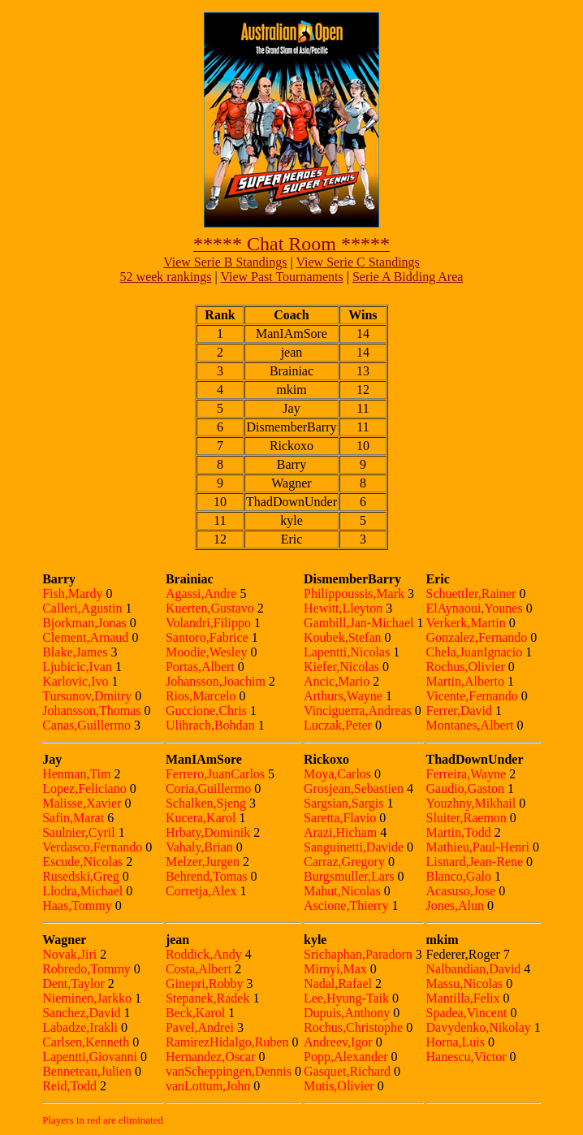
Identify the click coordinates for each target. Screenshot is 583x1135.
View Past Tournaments (281, 277)
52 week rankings (166, 277)
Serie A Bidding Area (407, 277)
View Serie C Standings (357, 262)
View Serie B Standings (225, 262)
